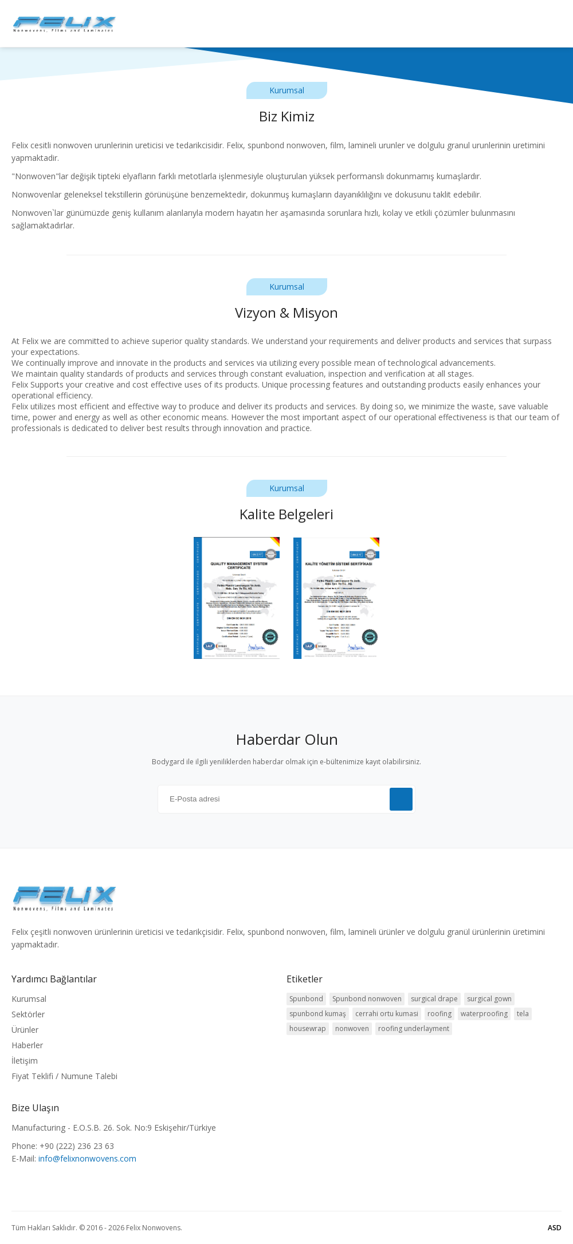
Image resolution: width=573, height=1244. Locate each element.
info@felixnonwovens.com (87, 1158)
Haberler (27, 1045)
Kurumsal (28, 998)
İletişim (24, 1060)
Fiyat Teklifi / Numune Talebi (64, 1076)
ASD (555, 1228)
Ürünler (24, 1029)
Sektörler (28, 1014)
